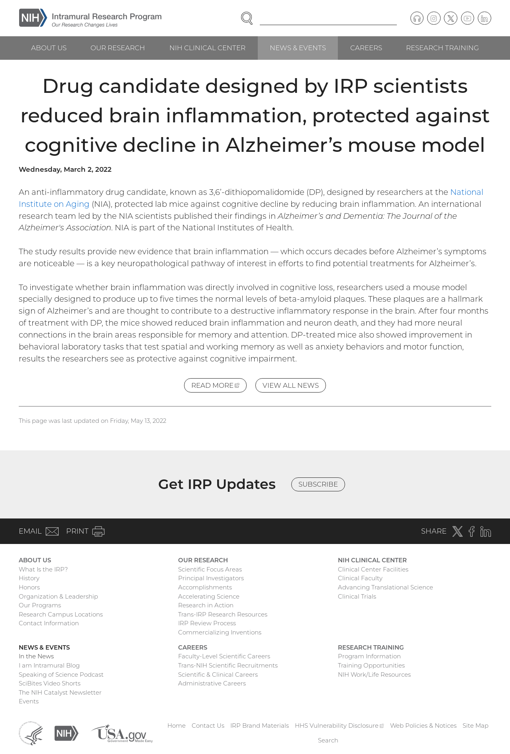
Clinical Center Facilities (373, 569)
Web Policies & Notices (423, 725)
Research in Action (205, 605)
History (29, 578)
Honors (29, 587)
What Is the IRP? (43, 569)
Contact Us (208, 725)
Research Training (442, 48)
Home (176, 725)
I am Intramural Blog (49, 665)
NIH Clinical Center (207, 48)
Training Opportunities (371, 665)
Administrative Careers (212, 683)
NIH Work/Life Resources (374, 674)
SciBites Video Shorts (49, 683)
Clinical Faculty (360, 578)
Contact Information (49, 623)
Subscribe (318, 484)
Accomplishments (205, 587)
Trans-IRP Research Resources (222, 614)
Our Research (117, 48)
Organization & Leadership (58, 596)
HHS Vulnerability (339, 725)
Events (29, 701)
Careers (366, 48)
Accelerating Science (208, 596)
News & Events (298, 48)
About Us (49, 48)
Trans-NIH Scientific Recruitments (228, 665)
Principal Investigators (211, 578)
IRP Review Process (207, 623)
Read (219, 387)
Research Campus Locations (61, 614)
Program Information (369, 656)
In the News (36, 656)
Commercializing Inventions (219, 632)
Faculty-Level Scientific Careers (224, 656)
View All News (291, 385)
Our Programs (40, 605)
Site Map (475, 725)
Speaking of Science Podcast (61, 674)
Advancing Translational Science (385, 587)
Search (328, 740)
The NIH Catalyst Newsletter (60, 692)
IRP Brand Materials (259, 725)
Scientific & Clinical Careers (218, 674)
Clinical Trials (357, 596)
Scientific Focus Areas (210, 569)
